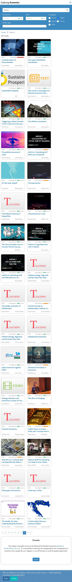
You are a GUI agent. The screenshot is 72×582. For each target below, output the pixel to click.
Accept (13, 578)
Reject (6, 578)
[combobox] (24, 26)
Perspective (7, 15)
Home (3, 32)
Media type (7, 23)
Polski (53, 24)
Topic (28, 15)
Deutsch (53, 18)
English (62, 18)
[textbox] (24, 26)
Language (52, 15)
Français (62, 21)
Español (53, 21)
